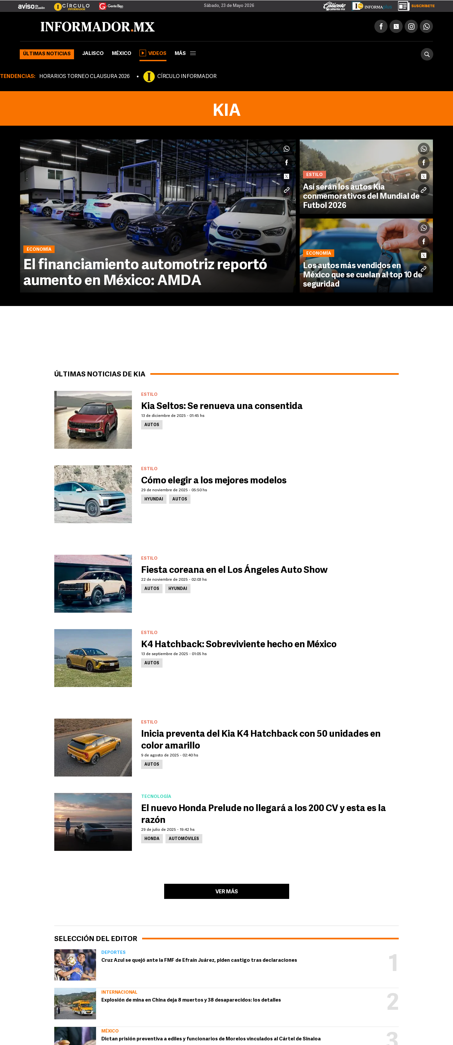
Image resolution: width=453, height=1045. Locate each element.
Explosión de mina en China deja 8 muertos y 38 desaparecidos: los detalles (191, 1000)
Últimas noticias (47, 54)
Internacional (119, 992)
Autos (151, 425)
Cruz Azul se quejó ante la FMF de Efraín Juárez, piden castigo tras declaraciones (199, 960)
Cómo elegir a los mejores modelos (214, 481)
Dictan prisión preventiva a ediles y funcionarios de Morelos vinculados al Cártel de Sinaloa (211, 1039)
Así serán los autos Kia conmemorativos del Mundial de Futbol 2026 (361, 197)
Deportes (113, 953)
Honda (152, 839)
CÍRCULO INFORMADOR (186, 76)
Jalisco (93, 53)
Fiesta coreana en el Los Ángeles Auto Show (234, 570)
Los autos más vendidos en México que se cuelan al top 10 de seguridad (362, 275)
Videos (152, 53)
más (185, 53)
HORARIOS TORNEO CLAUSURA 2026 (84, 76)
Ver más (226, 892)
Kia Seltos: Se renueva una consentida (222, 406)
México (121, 53)
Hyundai (153, 499)
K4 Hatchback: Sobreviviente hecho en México (239, 645)
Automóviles (184, 839)
